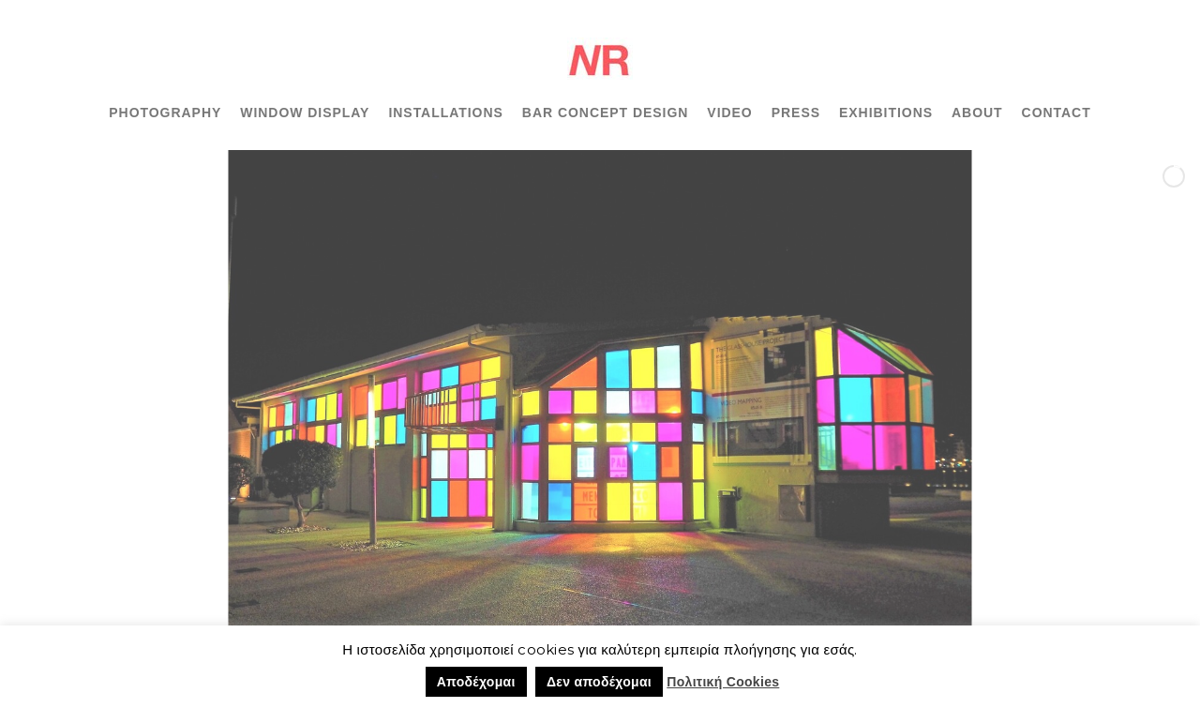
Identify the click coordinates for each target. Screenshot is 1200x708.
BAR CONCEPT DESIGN (605, 112)
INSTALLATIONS (445, 112)
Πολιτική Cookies (723, 681)
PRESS (796, 112)
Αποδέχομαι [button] (476, 681)
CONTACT (1056, 112)
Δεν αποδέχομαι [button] (599, 681)
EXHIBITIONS (886, 112)
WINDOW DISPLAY (304, 112)
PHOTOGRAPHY (165, 112)
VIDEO (729, 112)
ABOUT (977, 112)
